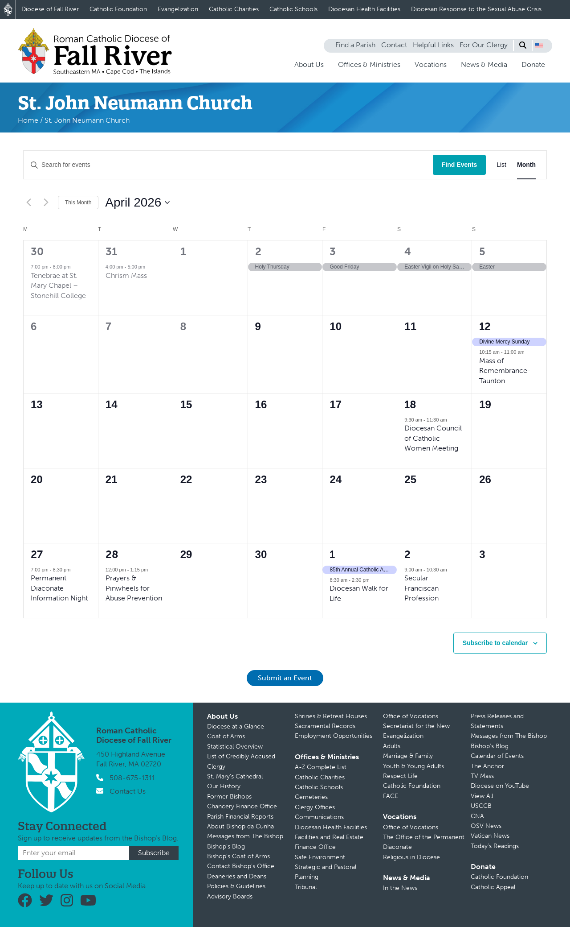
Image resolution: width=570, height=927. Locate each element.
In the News (400, 888)
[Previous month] (28, 202)
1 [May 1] (332, 554)
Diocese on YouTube (500, 786)
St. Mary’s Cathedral (235, 776)
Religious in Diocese (411, 857)
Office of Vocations (410, 716)
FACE (390, 796)
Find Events (459, 164)
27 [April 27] (37, 554)
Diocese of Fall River (50, 9)
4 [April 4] (407, 251)
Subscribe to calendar (495, 642)
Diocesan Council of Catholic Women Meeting (433, 438)
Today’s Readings (495, 846)
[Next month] (46, 202)
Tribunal (306, 887)
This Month (78, 202)
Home (28, 120)
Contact (394, 45)
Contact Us (128, 791)
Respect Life (400, 776)
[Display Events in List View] (501, 165)
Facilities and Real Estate (329, 837)
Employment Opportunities (333, 736)
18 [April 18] (410, 404)
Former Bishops (229, 796)
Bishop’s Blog (226, 846)
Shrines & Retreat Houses (331, 716)
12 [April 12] (485, 326)
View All (482, 796)
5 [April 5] (482, 251)
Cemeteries (311, 797)
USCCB (481, 806)
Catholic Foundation (118, 9)
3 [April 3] (333, 251)
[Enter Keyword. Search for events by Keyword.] (228, 165)
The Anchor (487, 766)
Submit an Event (285, 678)
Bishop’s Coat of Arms (238, 856)
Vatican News (490, 836)
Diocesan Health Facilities (364, 9)
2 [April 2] (258, 251)
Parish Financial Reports (240, 816)
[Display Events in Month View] (526, 165)
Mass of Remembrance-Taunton (505, 370)
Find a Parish (355, 45)
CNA (477, 816)
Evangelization (178, 9)
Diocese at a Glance (235, 726)
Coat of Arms (226, 736)
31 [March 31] (111, 251)
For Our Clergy (484, 45)
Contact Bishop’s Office (240, 866)
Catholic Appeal (493, 887)
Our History (223, 786)
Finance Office (315, 847)
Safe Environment (320, 857)
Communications (319, 817)
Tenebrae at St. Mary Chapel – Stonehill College (58, 285)
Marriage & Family (408, 756)
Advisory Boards (229, 896)
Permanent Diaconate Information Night (59, 588)
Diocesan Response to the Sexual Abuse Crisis (476, 9)
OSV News (486, 826)
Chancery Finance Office (242, 806)
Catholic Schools (293, 9)
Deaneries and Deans (236, 876)
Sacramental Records (325, 726)
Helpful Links (433, 45)
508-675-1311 (132, 778)
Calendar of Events (497, 756)
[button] (539, 45)
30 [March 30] (37, 251)
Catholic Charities (234, 9)
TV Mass (482, 776)
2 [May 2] (407, 554)
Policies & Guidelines (236, 886)
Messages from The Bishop (245, 836)
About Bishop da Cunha (240, 826)
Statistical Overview (235, 746)
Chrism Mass (126, 275)
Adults (391, 746)
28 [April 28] (112, 554)
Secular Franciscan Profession (421, 588)
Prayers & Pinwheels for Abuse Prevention (134, 588)
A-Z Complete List (320, 767)
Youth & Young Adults (413, 766)
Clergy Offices (315, 807)
